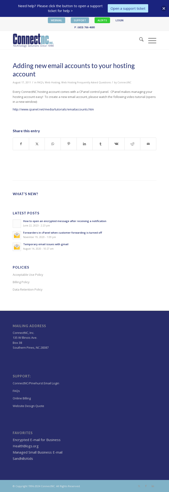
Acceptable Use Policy (28, 275)
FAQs (16, 391)
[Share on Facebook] (21, 144)
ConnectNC (124, 82)
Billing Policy (21, 282)
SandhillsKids (23, 458)
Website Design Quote (28, 406)
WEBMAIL (56, 20)
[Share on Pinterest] (69, 144)
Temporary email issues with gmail (45, 244)
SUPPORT (80, 20)
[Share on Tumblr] (100, 144)
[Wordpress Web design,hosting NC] (70, 40)
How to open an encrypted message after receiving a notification (64, 221)
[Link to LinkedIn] (152, 486)
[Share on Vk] (116, 144)
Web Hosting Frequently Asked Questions (86, 82)
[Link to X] (138, 486)
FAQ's (40, 82)
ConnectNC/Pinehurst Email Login (36, 383)
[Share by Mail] (148, 144)
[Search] (139, 40)
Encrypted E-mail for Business (37, 439)
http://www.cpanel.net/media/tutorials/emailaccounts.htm (53, 109)
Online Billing (22, 398)
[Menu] (150, 40)
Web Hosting (52, 82)
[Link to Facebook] (145, 486)
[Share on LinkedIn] (84, 144)
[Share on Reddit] (132, 144)
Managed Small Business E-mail (37, 452)
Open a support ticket (128, 8)
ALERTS (102, 20)
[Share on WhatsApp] (53, 144)
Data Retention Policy (28, 289)
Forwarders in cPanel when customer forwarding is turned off (62, 232)
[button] (164, 8)
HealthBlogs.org (26, 446)
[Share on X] (37, 144)
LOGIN (119, 20)
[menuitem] (57, 20)
